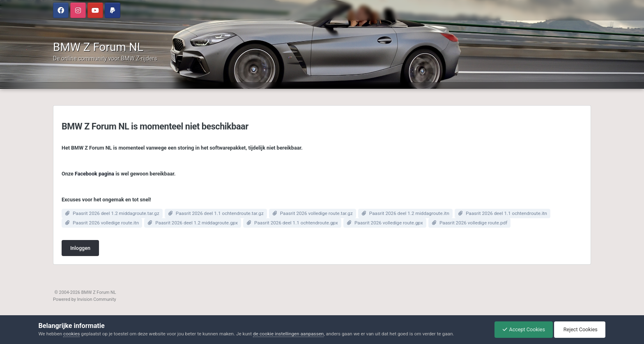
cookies (71, 334)
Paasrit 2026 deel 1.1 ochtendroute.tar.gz (220, 213)
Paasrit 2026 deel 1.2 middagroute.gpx (196, 223)
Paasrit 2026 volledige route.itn (106, 223)
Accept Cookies (521, 329)
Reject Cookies (579, 329)
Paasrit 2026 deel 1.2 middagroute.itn (409, 213)
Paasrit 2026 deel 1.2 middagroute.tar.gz (116, 213)
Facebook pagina (94, 174)
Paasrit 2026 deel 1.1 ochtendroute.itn (506, 213)
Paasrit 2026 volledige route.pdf (473, 223)
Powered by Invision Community (84, 299)
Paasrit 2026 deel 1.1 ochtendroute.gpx (296, 223)
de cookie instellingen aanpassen (288, 334)
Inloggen (80, 248)
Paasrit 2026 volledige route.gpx (388, 223)
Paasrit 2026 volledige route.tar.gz (316, 213)
